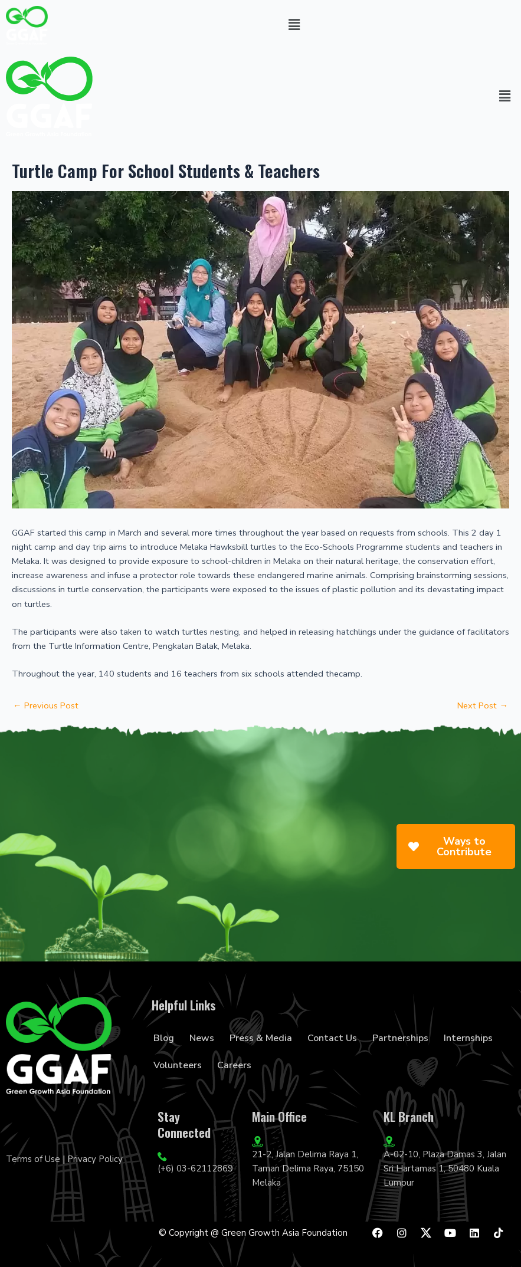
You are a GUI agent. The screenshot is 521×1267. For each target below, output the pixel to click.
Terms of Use (33, 1159)
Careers (234, 1065)
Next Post (482, 705)
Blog (163, 1038)
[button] (294, 25)
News (201, 1038)
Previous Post (45, 705)
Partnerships (400, 1038)
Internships (468, 1038)
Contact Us (332, 1038)
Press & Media (261, 1038)
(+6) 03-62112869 (195, 1168)
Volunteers (177, 1065)
